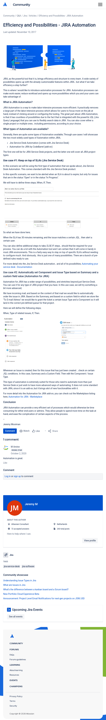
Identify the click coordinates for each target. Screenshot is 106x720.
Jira (25, 15)
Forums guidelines (18, 658)
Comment (10, 431)
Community (21, 4)
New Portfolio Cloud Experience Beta (21, 592)
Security (13, 704)
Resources (14, 673)
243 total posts (63, 529)
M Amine (15, 446)
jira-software (28, 564)
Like (5, 463)
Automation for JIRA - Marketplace (25, 396)
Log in (8, 476)
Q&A (19, 15)
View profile (90, 540)
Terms (12, 700)
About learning (16, 669)
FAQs (12, 653)
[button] (39, 58)
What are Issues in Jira (14, 583)
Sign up (17, 476)
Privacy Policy (16, 695)
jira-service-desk (12, 564)
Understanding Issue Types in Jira (19, 579)
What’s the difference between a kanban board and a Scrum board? (36, 588)
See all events (15, 615)
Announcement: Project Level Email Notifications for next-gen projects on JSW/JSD (44, 597)
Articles (33, 15)
